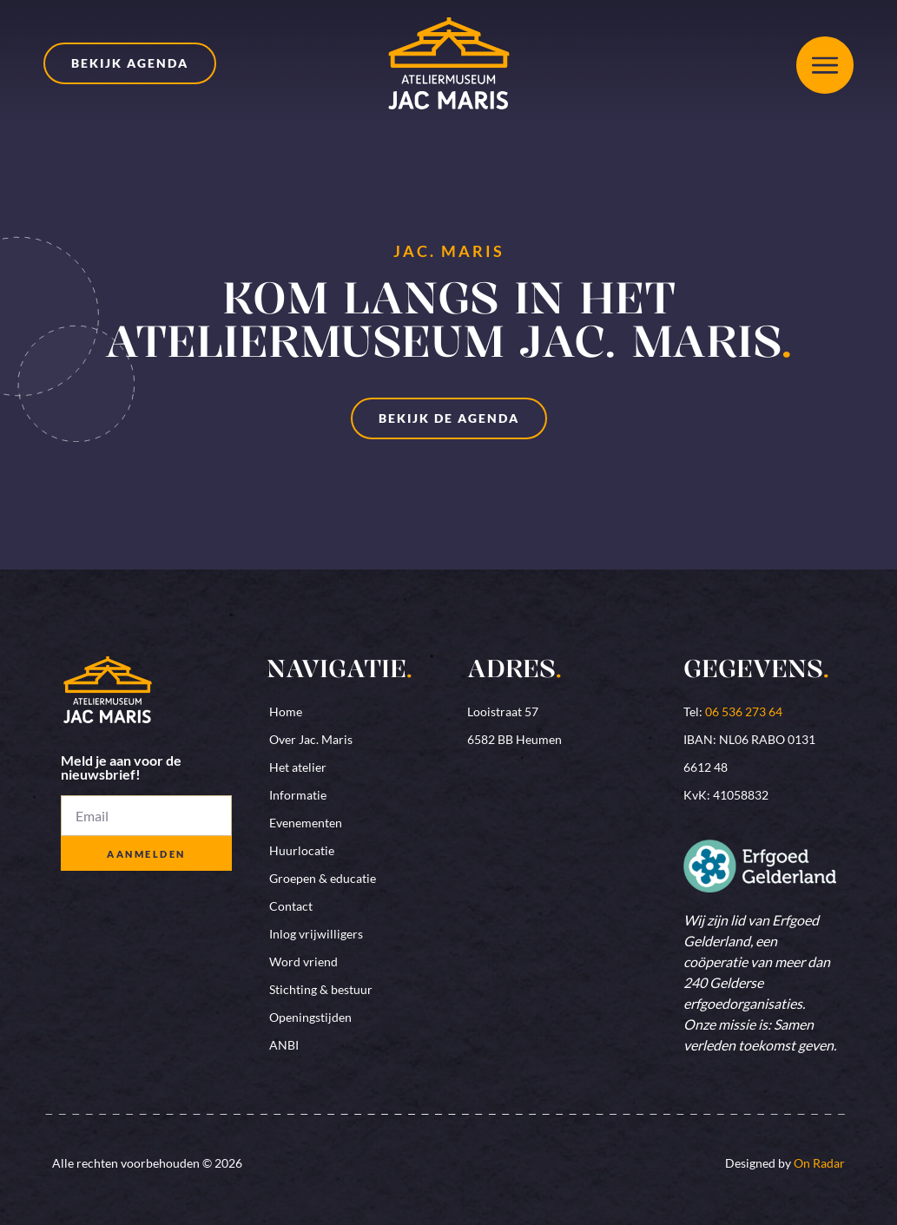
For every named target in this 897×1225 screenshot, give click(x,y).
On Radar (819, 1163)
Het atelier (297, 767)
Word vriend (303, 961)
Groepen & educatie (322, 878)
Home (285, 711)
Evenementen (305, 822)
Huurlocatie (301, 850)
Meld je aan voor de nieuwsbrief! (121, 768)
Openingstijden (310, 1017)
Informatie (297, 794)
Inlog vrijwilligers (316, 933)
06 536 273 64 (743, 711)
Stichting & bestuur (321, 989)
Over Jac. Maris (311, 739)
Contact (291, 906)
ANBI (284, 1044)
